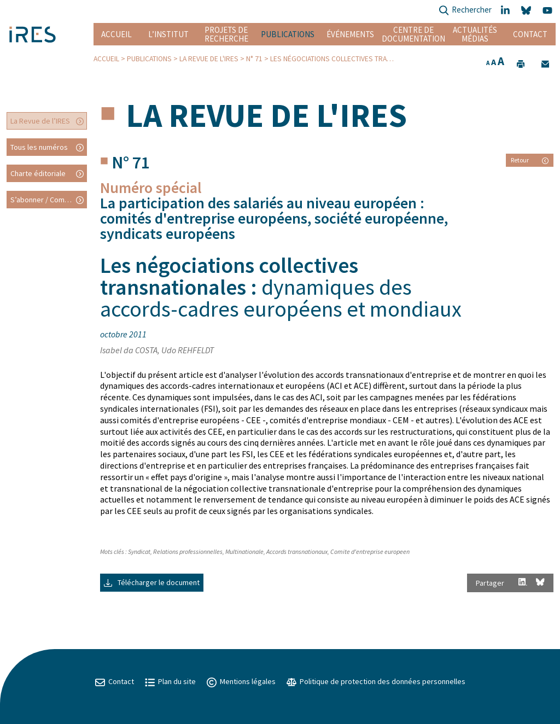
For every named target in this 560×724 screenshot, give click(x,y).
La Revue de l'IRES (208, 58)
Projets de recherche (226, 34)
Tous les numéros (39, 147)
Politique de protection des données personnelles (376, 681)
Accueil (116, 34)
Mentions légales (241, 681)
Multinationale (244, 551)
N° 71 (254, 58)
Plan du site (170, 681)
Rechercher (465, 10)
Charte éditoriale (38, 173)
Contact (530, 34)
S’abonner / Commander (48, 200)
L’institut (168, 34)
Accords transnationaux (297, 551)
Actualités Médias (475, 34)
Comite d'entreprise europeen (370, 551)
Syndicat (139, 551)
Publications (287, 34)
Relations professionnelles (188, 551)
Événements (350, 34)
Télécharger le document (152, 582)
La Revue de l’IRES (40, 121)
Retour (530, 160)
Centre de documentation (413, 34)
